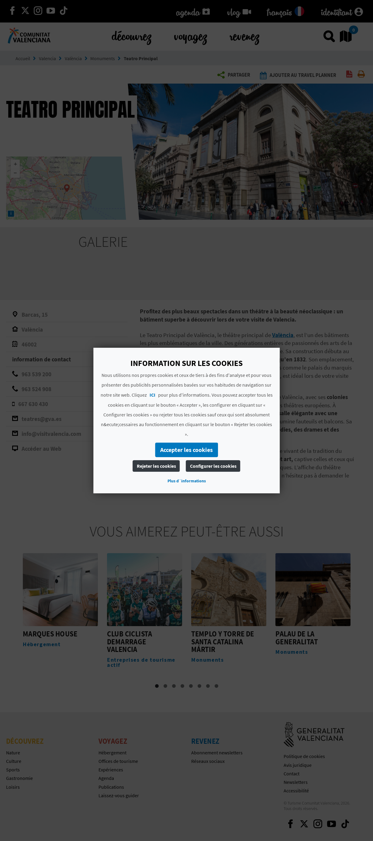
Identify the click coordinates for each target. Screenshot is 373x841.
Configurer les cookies (213, 466)
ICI (152, 395)
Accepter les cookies (186, 449)
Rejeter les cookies (156, 466)
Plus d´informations (187, 481)
